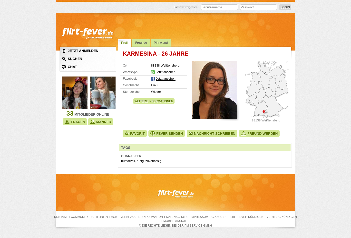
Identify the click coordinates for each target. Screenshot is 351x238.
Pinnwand (161, 42)
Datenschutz (176, 217)
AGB (114, 217)
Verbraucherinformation (141, 217)
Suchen (72, 59)
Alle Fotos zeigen (214, 90)
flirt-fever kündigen (246, 217)
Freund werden (259, 133)
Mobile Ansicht (175, 221)
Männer (100, 122)
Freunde (141, 42)
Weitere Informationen (154, 101)
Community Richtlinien (89, 217)
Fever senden (166, 133)
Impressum (199, 217)
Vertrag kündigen (282, 217)
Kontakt (61, 217)
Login (285, 7)
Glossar (219, 217)
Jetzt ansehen (166, 72)
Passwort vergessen (186, 7)
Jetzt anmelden (80, 51)
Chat (69, 67)
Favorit (135, 133)
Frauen (75, 122)
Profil (124, 42)
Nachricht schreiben (212, 134)
